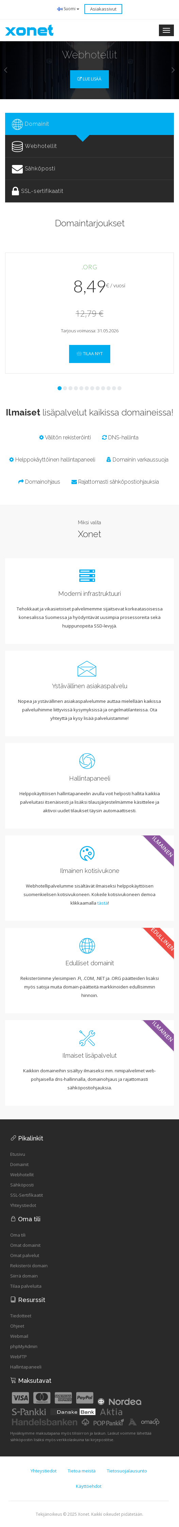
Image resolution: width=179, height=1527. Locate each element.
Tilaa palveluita (26, 1286)
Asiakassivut (103, 9)
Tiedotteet (20, 1316)
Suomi (68, 9)
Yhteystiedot (23, 1205)
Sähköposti (22, 1185)
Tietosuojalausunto (127, 1471)
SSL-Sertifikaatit (26, 1195)
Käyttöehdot (88, 1486)
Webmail (19, 1336)
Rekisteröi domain (29, 1266)
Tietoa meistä (82, 1471)
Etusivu (17, 1154)
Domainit (19, 1164)
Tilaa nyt (90, 354)
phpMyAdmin (23, 1346)
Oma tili (18, 1235)
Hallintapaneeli (26, 1367)
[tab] (89, 124)
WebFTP (18, 1357)
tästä (102, 903)
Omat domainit (25, 1245)
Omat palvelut (24, 1255)
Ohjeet (17, 1326)
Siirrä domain (24, 1276)
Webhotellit (22, 1174)
